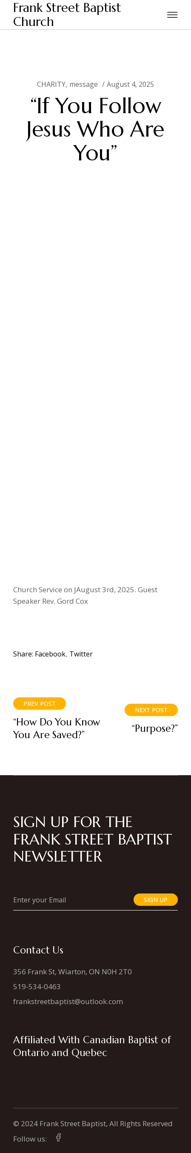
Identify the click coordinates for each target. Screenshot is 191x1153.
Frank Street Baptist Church (67, 14)
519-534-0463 (37, 986)
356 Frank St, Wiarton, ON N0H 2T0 (72, 971)
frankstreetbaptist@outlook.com (68, 1001)
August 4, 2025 (130, 84)
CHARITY (51, 84)
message (83, 84)
